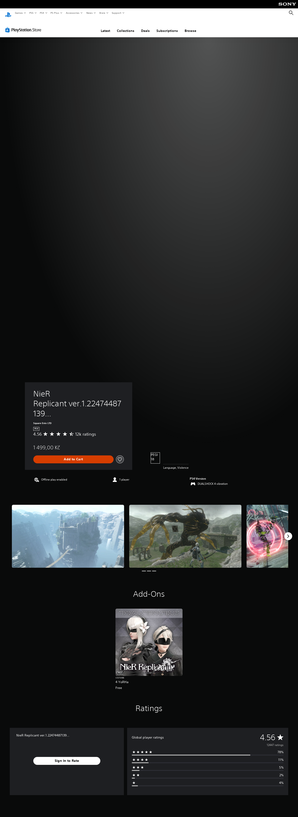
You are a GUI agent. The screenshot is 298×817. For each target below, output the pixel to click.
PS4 (42, 12)
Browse (190, 26)
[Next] (288, 532)
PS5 (31, 12)
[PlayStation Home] (8, 13)
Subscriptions (167, 26)
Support (116, 12)
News (89, 12)
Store (102, 12)
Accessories (72, 12)
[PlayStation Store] (24, 25)
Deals (145, 26)
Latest (105, 26)
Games (19, 12)
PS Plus (55, 12)
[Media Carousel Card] (68, 531)
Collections (125, 26)
